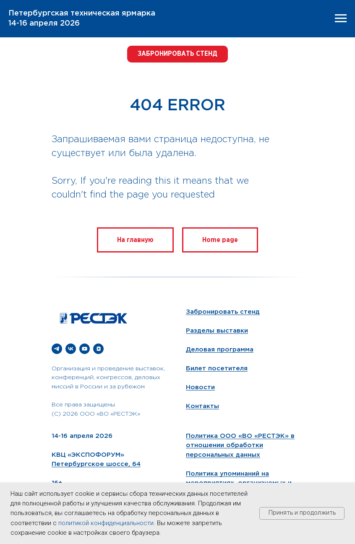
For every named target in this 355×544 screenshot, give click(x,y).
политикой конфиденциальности (106, 523)
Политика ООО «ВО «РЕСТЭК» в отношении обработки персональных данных (240, 445)
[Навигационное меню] (341, 18)
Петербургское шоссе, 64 (96, 464)
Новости (200, 387)
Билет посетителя (217, 368)
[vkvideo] (98, 349)
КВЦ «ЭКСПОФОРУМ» (88, 455)
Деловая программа (219, 349)
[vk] (70, 349)
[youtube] (84, 349)
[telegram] (57, 349)
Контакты (202, 406)
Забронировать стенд (223, 312)
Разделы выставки (217, 330)
